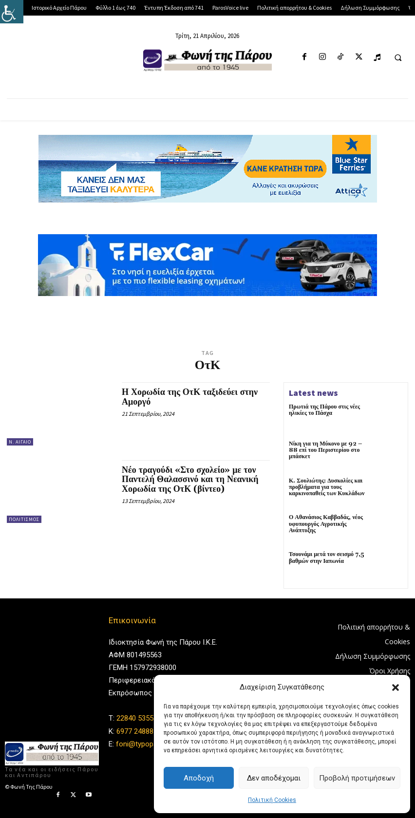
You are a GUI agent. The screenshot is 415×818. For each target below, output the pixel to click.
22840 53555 (136, 718)
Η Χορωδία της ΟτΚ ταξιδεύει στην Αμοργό (190, 397)
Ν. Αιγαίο (20, 442)
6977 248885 (136, 731)
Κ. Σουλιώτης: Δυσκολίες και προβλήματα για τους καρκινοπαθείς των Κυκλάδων (328, 487)
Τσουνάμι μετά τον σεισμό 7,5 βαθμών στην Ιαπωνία (326, 557)
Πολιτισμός (24, 519)
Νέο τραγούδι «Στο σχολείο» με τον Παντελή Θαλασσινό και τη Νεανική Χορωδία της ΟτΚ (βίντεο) (190, 480)
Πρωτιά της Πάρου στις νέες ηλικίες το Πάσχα (324, 410)
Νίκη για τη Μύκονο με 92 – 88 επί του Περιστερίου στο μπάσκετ (325, 450)
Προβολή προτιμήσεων (357, 778)
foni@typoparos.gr (146, 744)
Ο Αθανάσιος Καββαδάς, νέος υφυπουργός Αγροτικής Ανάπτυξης (326, 524)
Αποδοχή (199, 778)
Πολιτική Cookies (272, 800)
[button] (395, 687)
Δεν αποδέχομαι (274, 778)
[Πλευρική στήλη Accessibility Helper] (11, 11)
